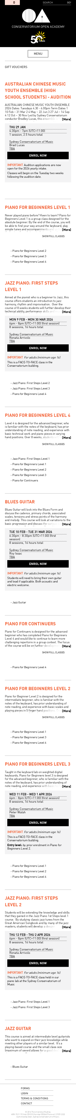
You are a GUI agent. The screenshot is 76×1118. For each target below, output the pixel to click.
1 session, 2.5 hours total (26, 134)
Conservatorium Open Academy (36, 16)
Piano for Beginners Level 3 (29, 256)
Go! (69, 2)
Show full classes (53, 236)
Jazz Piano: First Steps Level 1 (31, 458)
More (66, 119)
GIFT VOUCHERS (16, 67)
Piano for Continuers (25, 480)
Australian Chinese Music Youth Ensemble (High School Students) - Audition (38, 91)
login (24, 1093)
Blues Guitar (20, 502)
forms (25, 1088)
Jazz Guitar (19, 602)
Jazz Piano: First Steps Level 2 (31, 383)
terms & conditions (34, 1098)
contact (26, 1103)
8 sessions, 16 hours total (26, 327)
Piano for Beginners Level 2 (29, 251)
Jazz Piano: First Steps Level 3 (31, 388)
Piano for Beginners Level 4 (29, 261)
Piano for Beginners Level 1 (37, 208)
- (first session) (34, 323)
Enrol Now (38, 155)
